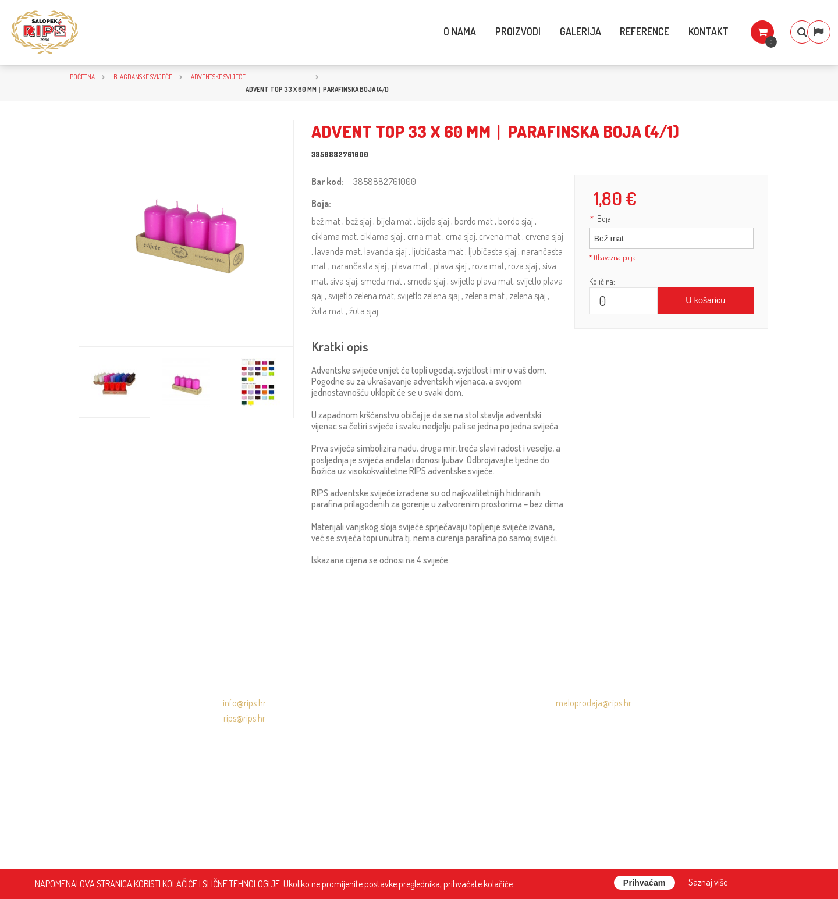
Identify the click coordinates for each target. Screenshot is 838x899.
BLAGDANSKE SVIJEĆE (142, 76)
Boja (600, 218)
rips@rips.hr (244, 718)
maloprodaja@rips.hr (593, 703)
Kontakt (684, 31)
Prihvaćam (644, 882)
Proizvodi (493, 31)
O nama (434, 31)
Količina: (602, 281)
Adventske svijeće (218, 76)
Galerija (555, 31)
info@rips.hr (244, 703)
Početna (82, 76)
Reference (620, 31)
